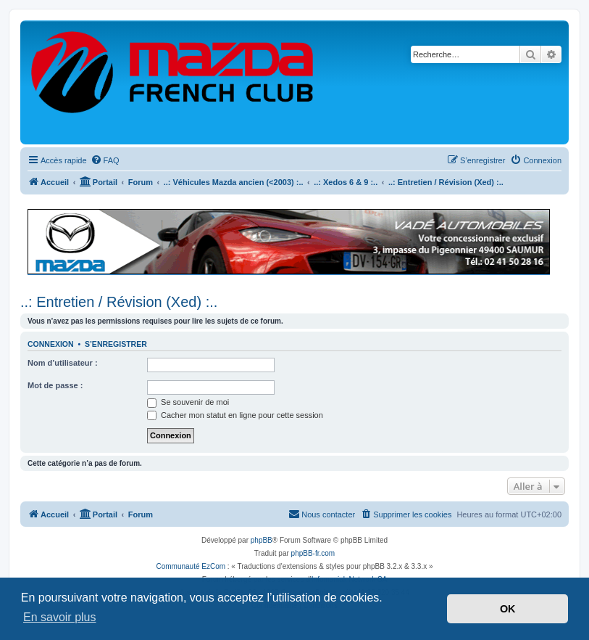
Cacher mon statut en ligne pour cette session (235, 415)
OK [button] (508, 609)
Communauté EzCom (190, 566)
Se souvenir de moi (188, 402)
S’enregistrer (116, 344)
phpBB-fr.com (313, 553)
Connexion (51, 344)
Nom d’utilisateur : (63, 362)
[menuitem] (105, 160)
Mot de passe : (55, 385)
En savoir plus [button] (59, 617)
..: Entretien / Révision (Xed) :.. (118, 302)
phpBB (261, 540)
